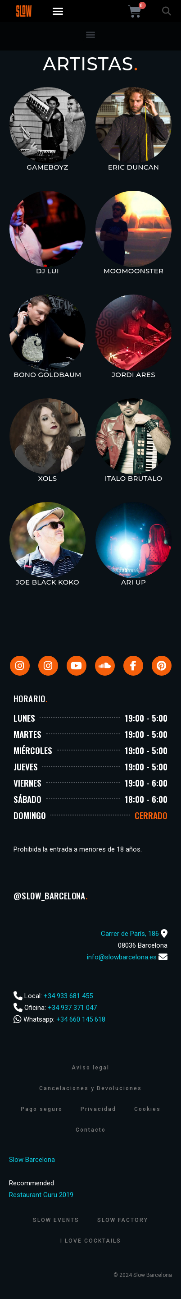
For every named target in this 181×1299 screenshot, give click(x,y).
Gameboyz (47, 167)
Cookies (147, 1109)
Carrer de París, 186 (130, 934)
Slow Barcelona (32, 1160)
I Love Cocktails (90, 1241)
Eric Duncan (133, 167)
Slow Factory (122, 1220)
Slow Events (56, 1220)
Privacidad (98, 1109)
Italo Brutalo (134, 478)
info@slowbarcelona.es (122, 957)
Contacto (91, 1130)
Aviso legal (90, 1067)
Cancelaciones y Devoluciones (90, 1088)
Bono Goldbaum (47, 374)
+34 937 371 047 (72, 1008)
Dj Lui (47, 271)
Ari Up (133, 582)
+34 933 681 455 (68, 996)
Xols (47, 478)
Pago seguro (42, 1109)
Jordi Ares (133, 374)
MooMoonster (133, 271)
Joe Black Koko (47, 582)
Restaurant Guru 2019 (41, 1195)
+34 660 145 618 (80, 1019)
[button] (58, 11)
